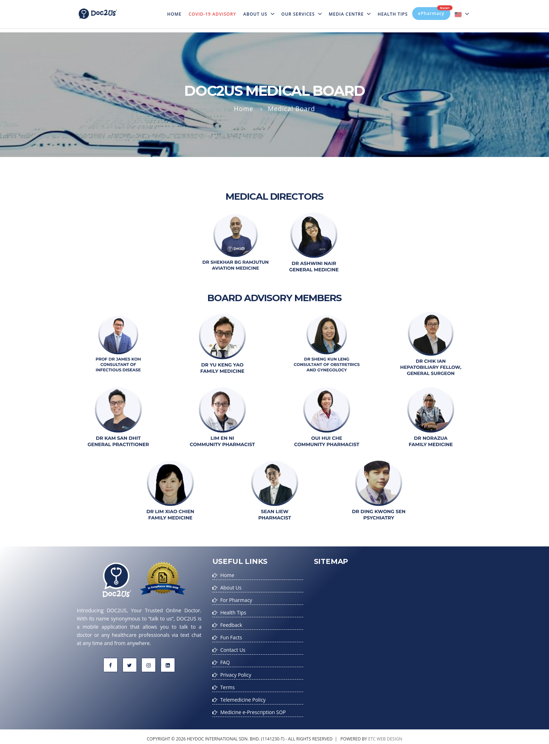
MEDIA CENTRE (350, 14)
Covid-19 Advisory (212, 14)
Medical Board (291, 108)
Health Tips (393, 14)
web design (389, 735)
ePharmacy (434, 11)
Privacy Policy (235, 672)
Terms (227, 684)
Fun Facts (231, 635)
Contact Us (232, 647)
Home (176, 9)
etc (372, 735)
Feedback (231, 623)
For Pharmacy (236, 599)
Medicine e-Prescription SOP (253, 708)
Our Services (301, 14)
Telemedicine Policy (243, 696)
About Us (258, 14)
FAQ (225, 659)
